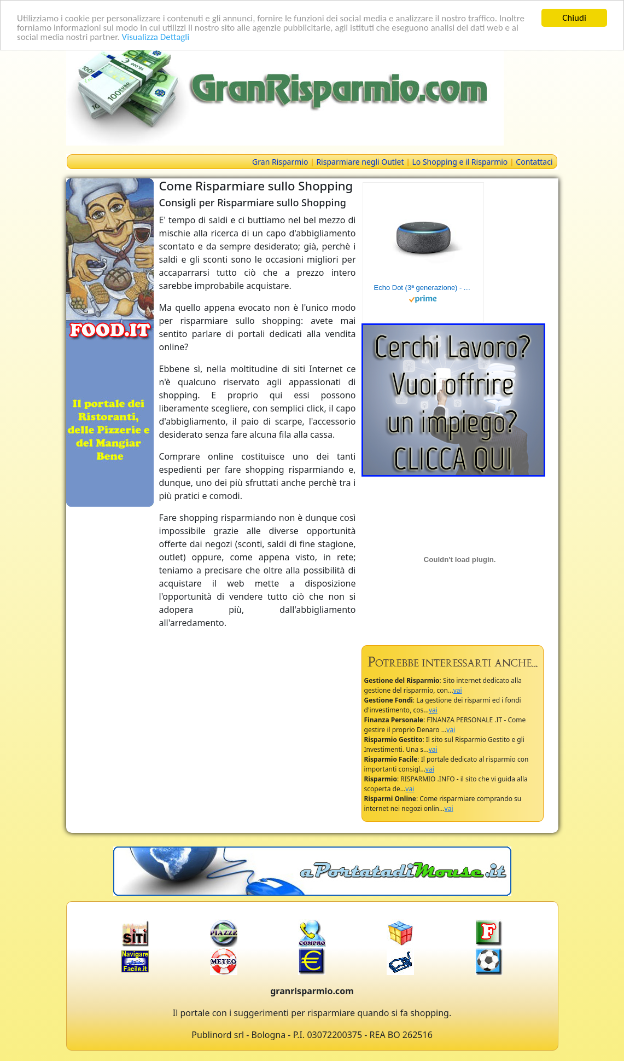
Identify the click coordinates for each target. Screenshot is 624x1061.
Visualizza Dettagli (156, 37)
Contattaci (534, 161)
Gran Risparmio (280, 161)
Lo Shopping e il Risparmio (460, 161)
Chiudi (574, 18)
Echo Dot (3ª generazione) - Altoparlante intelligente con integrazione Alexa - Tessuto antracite (423, 287)
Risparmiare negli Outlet (360, 161)
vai (457, 690)
